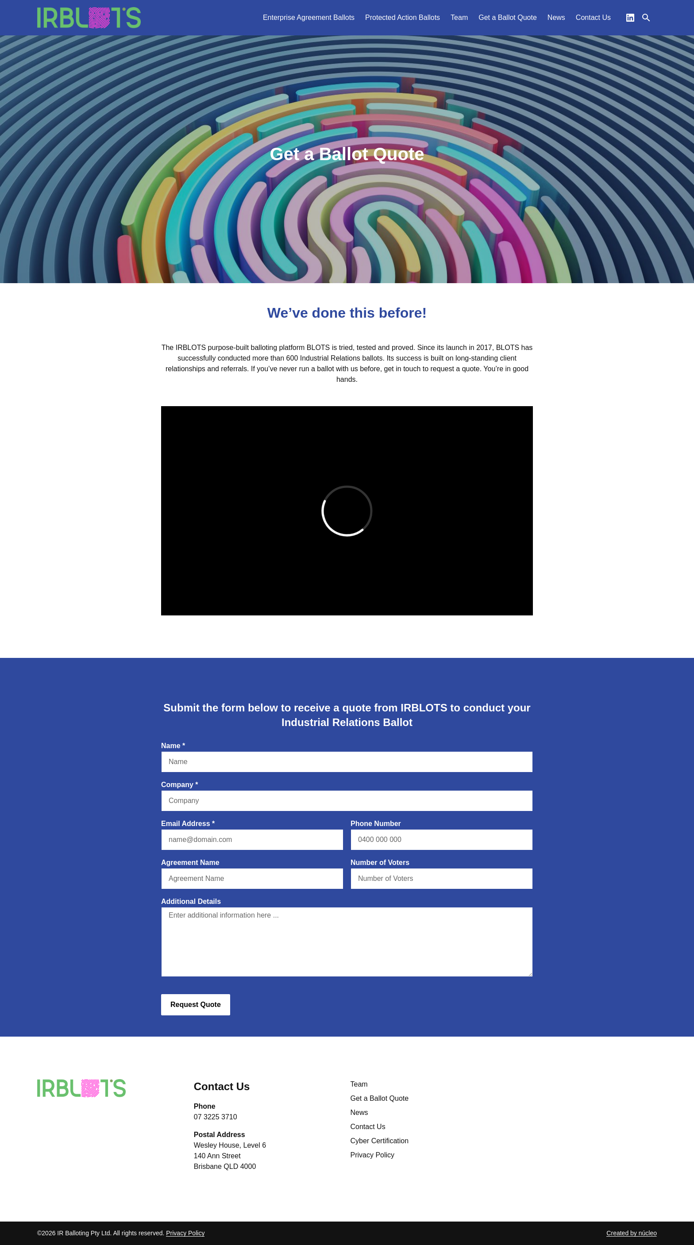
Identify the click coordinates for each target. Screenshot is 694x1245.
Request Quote (195, 1004)
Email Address (188, 823)
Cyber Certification (380, 1141)
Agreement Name (190, 862)
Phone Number (376, 823)
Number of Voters (380, 862)
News (359, 1112)
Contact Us (368, 1126)
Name (173, 745)
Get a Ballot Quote (380, 1098)
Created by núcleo (631, 1233)
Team (359, 1084)
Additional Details (191, 901)
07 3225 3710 (215, 1117)
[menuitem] (309, 17)
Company (179, 784)
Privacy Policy (373, 1155)
